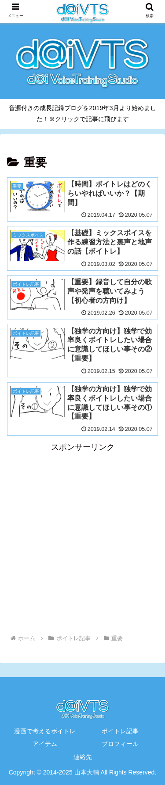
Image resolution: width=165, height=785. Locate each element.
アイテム (45, 743)
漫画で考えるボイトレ (45, 731)
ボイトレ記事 (120, 731)
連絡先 (82, 756)
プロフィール (120, 743)
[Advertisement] (82, 537)
